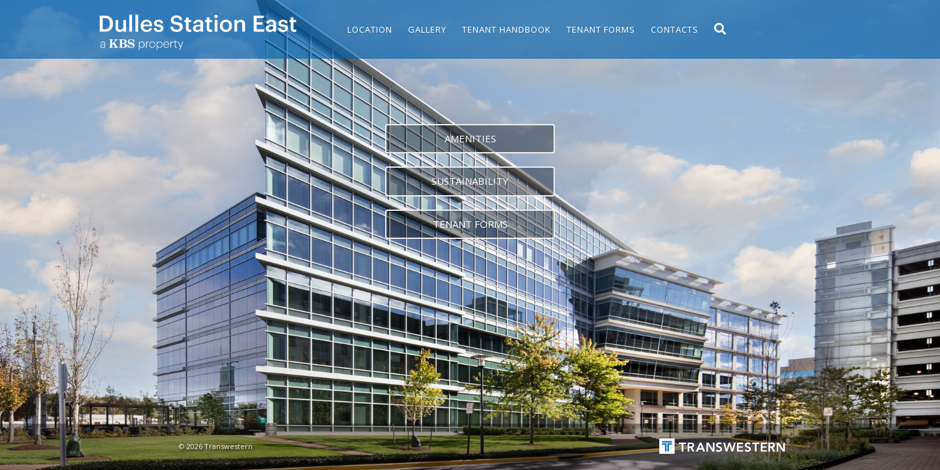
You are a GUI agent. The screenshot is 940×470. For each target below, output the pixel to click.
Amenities (470, 138)
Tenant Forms (601, 29)
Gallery (427, 29)
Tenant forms (470, 223)
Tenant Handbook (506, 29)
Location (369, 29)
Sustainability (470, 180)
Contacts (674, 29)
